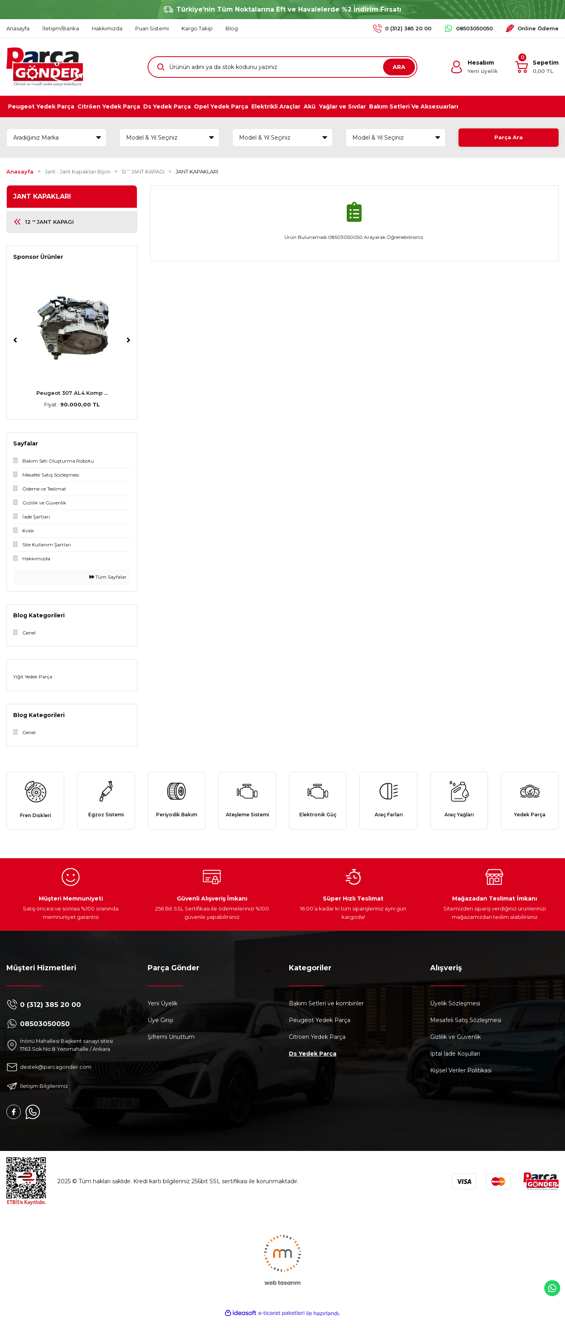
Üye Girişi (160, 1028)
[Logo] (44, 66)
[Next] (128, 340)
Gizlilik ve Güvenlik (455, 1044)
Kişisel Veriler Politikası (461, 1078)
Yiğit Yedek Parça (32, 677)
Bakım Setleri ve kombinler (326, 1011)
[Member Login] (474, 67)
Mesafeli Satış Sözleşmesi (465, 1028)
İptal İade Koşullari (455, 1061)
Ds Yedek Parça (312, 1061)
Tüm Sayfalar (107, 577)
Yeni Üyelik (163, 1011)
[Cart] (537, 67)
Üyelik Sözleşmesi (455, 1011)
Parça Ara (508, 137)
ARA (399, 67)
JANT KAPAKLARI (197, 171)
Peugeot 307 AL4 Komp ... (72, 393)
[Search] (282, 67)
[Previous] (15, 340)
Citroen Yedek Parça (317, 1044)
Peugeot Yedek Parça (319, 1028)
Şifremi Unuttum (171, 1044)
